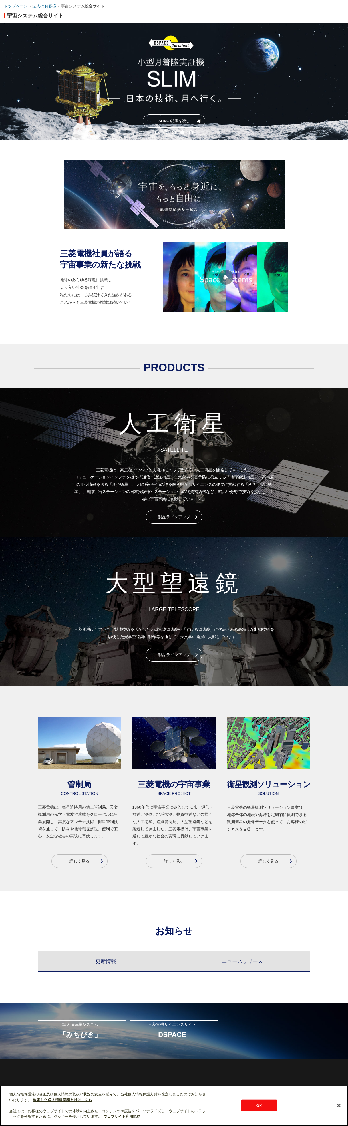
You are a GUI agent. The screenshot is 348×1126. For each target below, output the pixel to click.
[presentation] (106, 958)
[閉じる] (339, 1105)
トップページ (16, 6)
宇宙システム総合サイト (83, 6)
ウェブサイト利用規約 (121, 1116)
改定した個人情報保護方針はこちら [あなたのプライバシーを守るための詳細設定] (62, 1100)
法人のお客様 (44, 6)
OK (259, 1105)
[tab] (106, 958)
